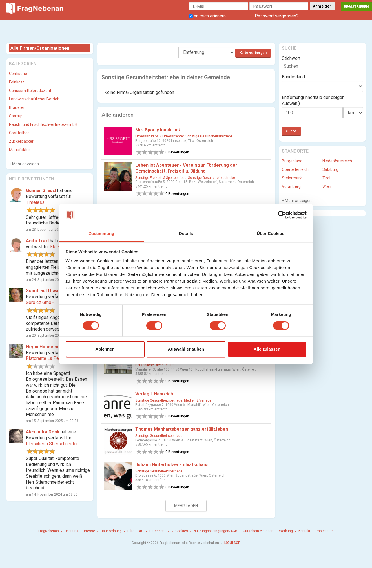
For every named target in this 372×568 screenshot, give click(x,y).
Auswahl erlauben (186, 349)
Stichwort (291, 58)
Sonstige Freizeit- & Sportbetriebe (160, 178)
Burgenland (292, 161)
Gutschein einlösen (258, 531)
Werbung (286, 531)
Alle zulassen (267, 349)
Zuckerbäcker (21, 141)
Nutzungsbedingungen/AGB (215, 531)
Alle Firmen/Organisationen (39, 48)
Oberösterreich (295, 169)
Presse (89, 531)
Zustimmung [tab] (101, 233)
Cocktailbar (19, 133)
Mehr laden (186, 505)
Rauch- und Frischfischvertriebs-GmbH (43, 124)
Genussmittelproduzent (30, 90)
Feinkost (16, 82)
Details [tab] (186, 233)
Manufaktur (19, 149)
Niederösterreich (337, 161)
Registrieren (356, 7)
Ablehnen (104, 349)
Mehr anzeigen (25, 164)
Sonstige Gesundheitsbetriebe (208, 136)
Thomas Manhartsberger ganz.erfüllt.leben (181, 429)
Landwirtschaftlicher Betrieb (34, 99)
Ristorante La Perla (45, 358)
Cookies (181, 531)
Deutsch (232, 542)
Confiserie (18, 73)
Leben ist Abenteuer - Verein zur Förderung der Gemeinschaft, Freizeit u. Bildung (186, 168)
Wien (326, 186)
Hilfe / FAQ (135, 531)
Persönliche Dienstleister (155, 365)
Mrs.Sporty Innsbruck (158, 130)
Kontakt (304, 531)
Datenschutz (159, 531)
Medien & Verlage (197, 400)
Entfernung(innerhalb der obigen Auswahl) (313, 100)
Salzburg (330, 169)
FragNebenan (48, 531)
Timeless (35, 202)
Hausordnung (111, 531)
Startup (16, 116)
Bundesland (293, 77)
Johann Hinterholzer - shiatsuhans (172, 464)
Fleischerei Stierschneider (52, 443)
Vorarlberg (291, 186)
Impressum (325, 531)
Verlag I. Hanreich (154, 394)
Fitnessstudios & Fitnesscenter (159, 136)
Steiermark (292, 178)
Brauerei (16, 107)
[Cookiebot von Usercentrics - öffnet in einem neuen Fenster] (282, 215)
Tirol (326, 178)
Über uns (71, 531)
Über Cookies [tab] (270, 233)
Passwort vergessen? (276, 16)
